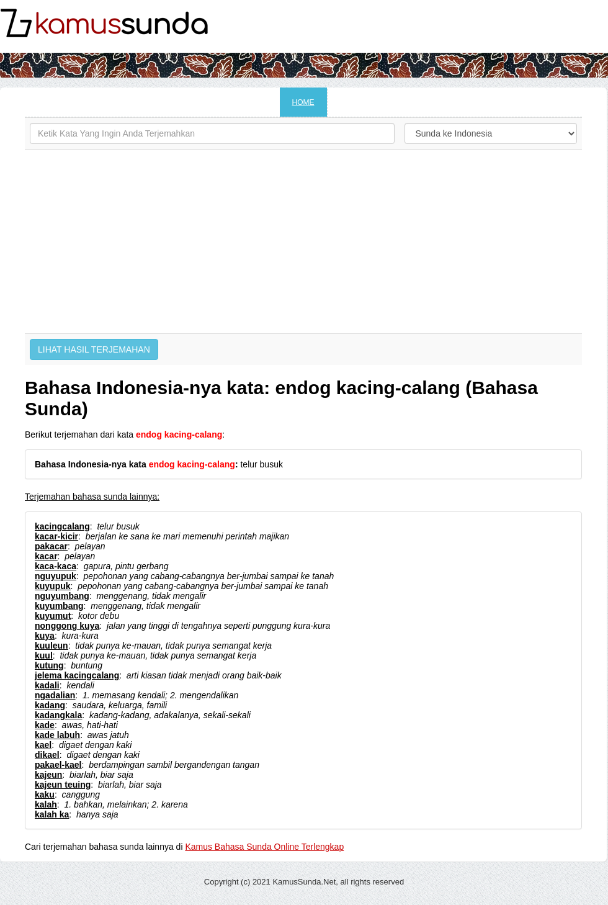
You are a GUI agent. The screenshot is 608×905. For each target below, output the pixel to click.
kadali (47, 685)
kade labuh (57, 735)
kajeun (48, 775)
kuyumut (53, 616)
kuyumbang (59, 606)
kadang (50, 705)
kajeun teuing (63, 785)
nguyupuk (55, 576)
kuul (44, 655)
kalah (46, 804)
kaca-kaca (55, 566)
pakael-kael (58, 765)
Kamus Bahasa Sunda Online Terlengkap (264, 847)
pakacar (51, 546)
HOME (303, 102)
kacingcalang (62, 526)
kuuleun (51, 646)
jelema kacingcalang (77, 675)
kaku (45, 794)
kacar (46, 556)
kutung (49, 665)
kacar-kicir (56, 536)
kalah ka (52, 814)
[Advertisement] (303, 241)
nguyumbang (62, 596)
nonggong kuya (67, 626)
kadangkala (58, 715)
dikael (47, 755)
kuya (45, 636)
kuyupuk (53, 586)
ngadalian (55, 695)
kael (43, 745)
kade (45, 725)
